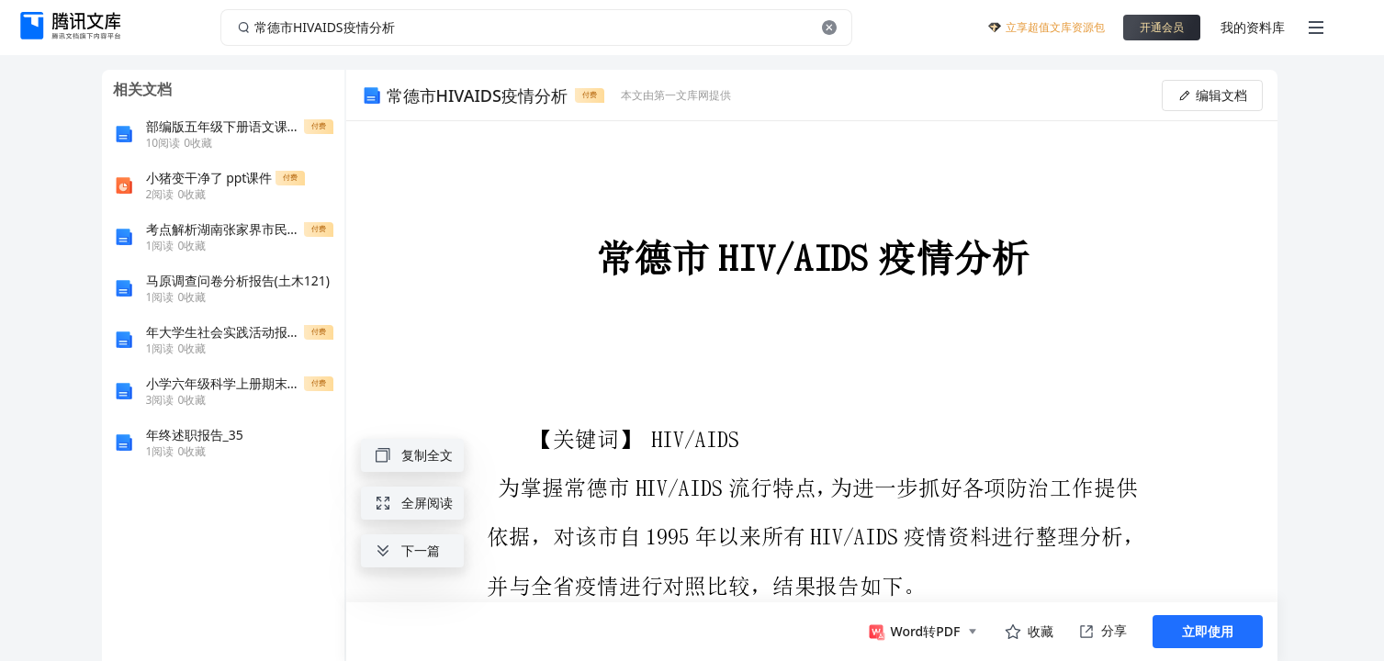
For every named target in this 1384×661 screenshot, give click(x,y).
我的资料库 (1253, 27)
